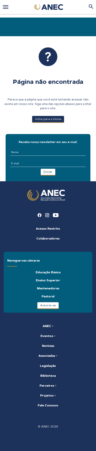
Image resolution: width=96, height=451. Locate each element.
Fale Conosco (48, 405)
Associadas (47, 356)
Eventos (47, 336)
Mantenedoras (48, 288)
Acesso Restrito (48, 229)
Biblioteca (48, 376)
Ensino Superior (48, 280)
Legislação (48, 366)
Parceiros (47, 386)
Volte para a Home (48, 119)
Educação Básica (48, 272)
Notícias (48, 346)
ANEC (47, 326)
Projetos (47, 395)
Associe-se (48, 305)
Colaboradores (48, 238)
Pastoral (48, 296)
